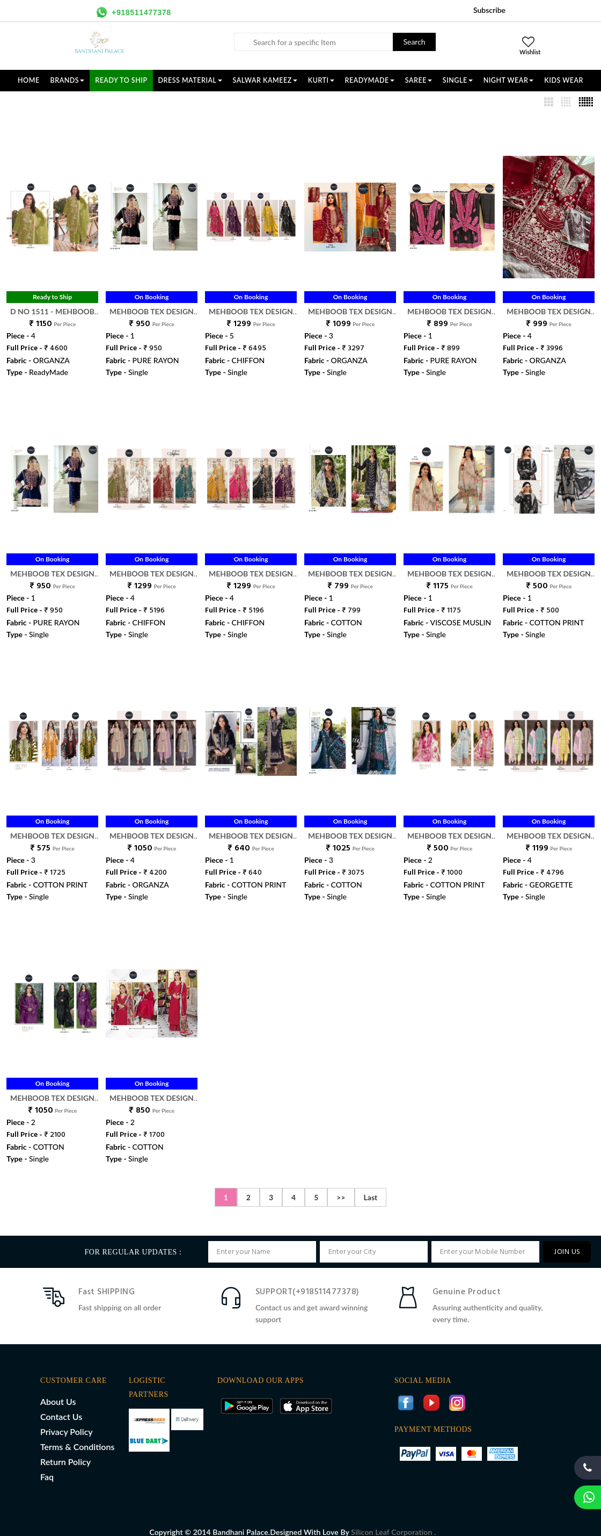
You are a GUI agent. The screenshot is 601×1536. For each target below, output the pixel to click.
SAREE (418, 80)
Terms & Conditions (77, 1435)
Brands (67, 80)
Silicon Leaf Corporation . (393, 1520)
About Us (58, 1390)
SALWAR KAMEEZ (265, 80)
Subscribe (489, 10)
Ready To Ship (121, 80)
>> (340, 1186)
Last (371, 1186)
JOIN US (567, 1241)
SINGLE (458, 80)
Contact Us (61, 1405)
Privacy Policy (66, 1420)
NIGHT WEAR (508, 80)
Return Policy (65, 1450)
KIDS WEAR (563, 80)
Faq (47, 1465)
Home (29, 80)
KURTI (321, 80)
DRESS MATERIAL (190, 80)
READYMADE (369, 80)
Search (414, 41)
